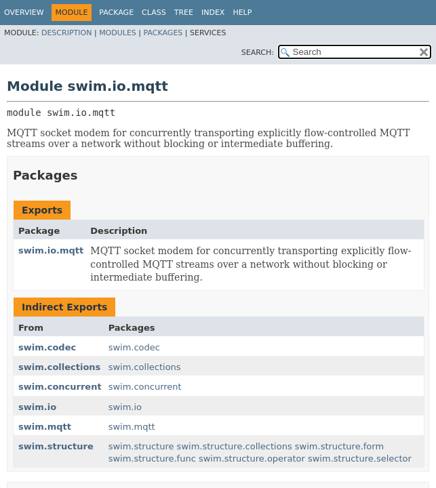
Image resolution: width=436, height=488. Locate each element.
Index (212, 12)
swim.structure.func (152, 458)
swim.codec (47, 347)
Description (66, 32)
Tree (183, 12)
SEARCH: (257, 52)
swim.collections (59, 367)
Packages (163, 32)
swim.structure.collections (234, 446)
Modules (117, 32)
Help (242, 12)
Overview (24, 12)
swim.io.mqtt (50, 250)
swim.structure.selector (360, 458)
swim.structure (56, 446)
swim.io (37, 407)
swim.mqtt (44, 427)
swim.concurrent (60, 387)
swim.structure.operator (252, 458)
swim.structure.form (339, 446)
